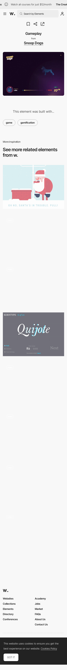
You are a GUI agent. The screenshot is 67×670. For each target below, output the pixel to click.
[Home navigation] (33, 236)
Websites (8, 598)
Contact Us (41, 624)
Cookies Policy (49, 648)
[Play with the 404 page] (33, 383)
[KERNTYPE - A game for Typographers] (33, 334)
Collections (9, 603)
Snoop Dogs (33, 43)
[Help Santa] (33, 187)
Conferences (10, 619)
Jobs (37, 603)
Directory (8, 614)
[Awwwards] (12, 13)
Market (39, 608)
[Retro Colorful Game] (33, 484)
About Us (40, 619)
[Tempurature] (33, 433)
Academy (40, 598)
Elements (8, 608)
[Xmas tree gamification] (33, 285)
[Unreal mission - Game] (33, 533)
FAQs (38, 614)
